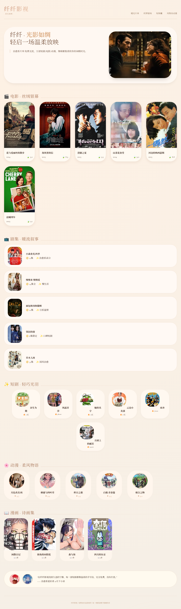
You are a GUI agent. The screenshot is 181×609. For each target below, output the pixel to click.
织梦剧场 (148, 13)
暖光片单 (135, 13)
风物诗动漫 (172, 13)
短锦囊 (159, 13)
